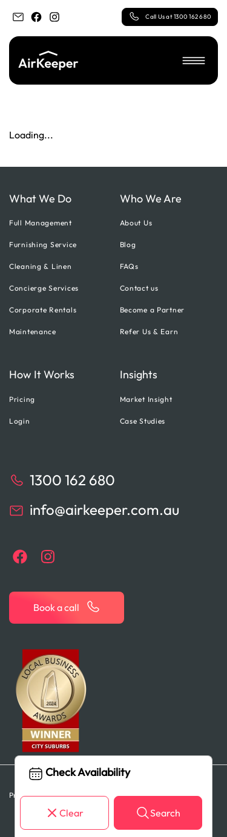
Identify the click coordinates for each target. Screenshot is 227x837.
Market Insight (146, 399)
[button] (194, 60)
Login (19, 420)
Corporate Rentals (42, 309)
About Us (136, 222)
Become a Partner (152, 309)
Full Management (40, 222)
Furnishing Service (43, 244)
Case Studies (143, 420)
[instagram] (54, 17)
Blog (128, 244)
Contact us (139, 287)
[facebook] (36, 17)
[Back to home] (48, 60)
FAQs (129, 266)
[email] (18, 17)
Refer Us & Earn (149, 331)
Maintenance (32, 331)
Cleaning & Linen (40, 266)
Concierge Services (44, 287)
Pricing (22, 399)
